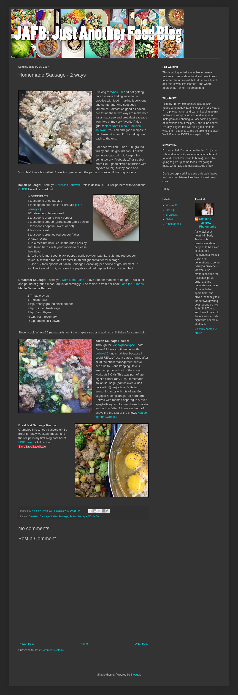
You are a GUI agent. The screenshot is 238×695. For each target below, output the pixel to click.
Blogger (135, 674)
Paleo (73, 516)
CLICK (22, 189)
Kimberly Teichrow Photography (207, 222)
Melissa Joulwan (69, 185)
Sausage (82, 516)
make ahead (173, 223)
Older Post (141, 643)
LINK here (25, 442)
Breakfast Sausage (39, 516)
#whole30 (101, 353)
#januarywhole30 (106, 417)
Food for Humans (132, 284)
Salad (169, 219)
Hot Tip (170, 210)
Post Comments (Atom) (49, 650)
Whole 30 (116, 92)
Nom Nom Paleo (116, 126)
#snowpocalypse (124, 345)
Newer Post (26, 643)
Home (84, 643)
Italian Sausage (59, 516)
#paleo (142, 412)
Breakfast (172, 214)
